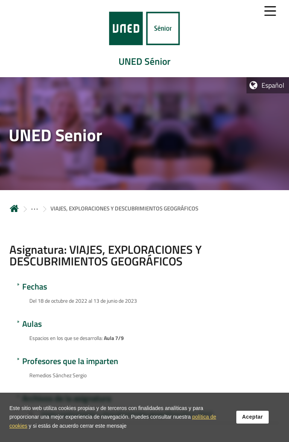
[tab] (144, 38)
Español (273, 85)
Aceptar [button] (252, 418)
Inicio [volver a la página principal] (14, 208)
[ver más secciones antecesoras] (34, 208)
